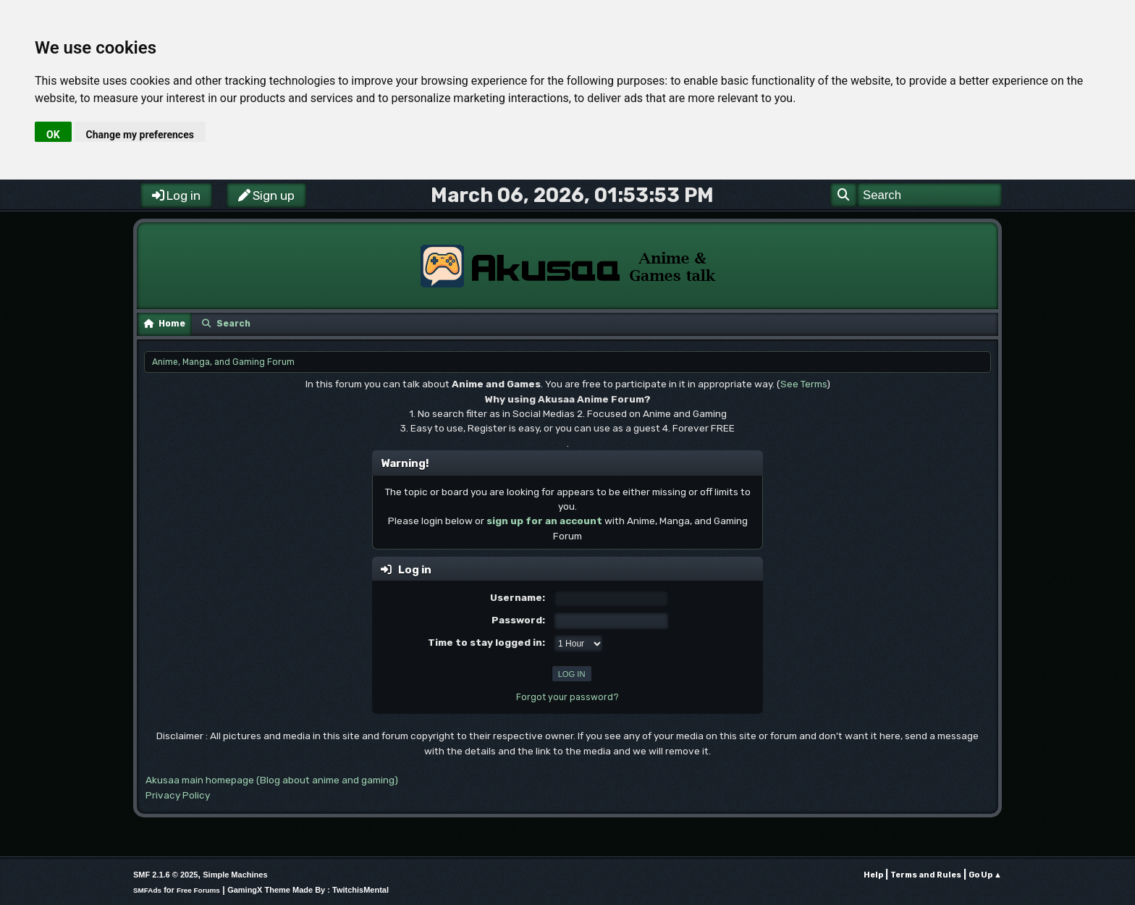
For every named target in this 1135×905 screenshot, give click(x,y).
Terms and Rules (925, 875)
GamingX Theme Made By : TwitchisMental (308, 889)
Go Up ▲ (985, 875)
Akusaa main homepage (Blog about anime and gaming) (271, 780)
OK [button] (53, 134)
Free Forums (198, 890)
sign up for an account (544, 520)
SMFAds (147, 890)
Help (873, 875)
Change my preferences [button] (140, 134)
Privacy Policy (177, 795)
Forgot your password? (567, 697)
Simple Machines (235, 874)
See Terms (803, 384)
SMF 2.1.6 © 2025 (165, 874)
